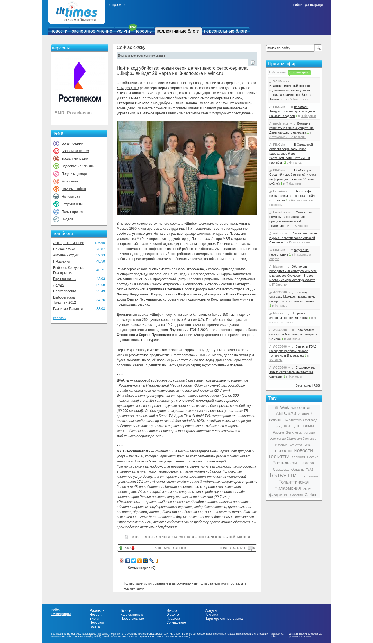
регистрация (314, 5)
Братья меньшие (75, 159)
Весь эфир (303, 385)
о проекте (117, 5)
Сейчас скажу (64, 249)
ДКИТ (288, 426)
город (277, 426)
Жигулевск (294, 432)
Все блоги (59, 318)
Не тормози (71, 196)
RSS (316, 385)
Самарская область (288, 469)
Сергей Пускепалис (238, 536)
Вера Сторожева (198, 536)
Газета (94, 626)
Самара (307, 463)
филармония (278, 495)
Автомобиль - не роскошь (287, 137)
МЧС (307, 444)
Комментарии (298, 72)
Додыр (58, 285)
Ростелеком (285, 463)
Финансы (295, 162)
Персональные (132, 619)
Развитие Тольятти (68, 309)
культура (296, 444)
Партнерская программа (224, 619)
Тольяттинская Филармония (291, 485)
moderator (280, 123)
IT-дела (67, 219)
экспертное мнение (92, 31)
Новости (95, 615)
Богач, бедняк (72, 143)
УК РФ (307, 488)
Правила (173, 619)
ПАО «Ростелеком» (133, 451)
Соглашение (176, 622)
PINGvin (279, 107)
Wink (182, 536)
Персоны (96, 622)
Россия (312, 457)
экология (296, 495)
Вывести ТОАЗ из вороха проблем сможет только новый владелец (293, 351)
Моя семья (70, 181)
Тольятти (282, 475)
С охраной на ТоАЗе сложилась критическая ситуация (292, 372)
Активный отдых (65, 255)
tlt (276, 408)
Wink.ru (123, 380)
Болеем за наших (75, 151)
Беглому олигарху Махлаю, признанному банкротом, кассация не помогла (292, 296)
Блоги (94, 619)
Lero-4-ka (280, 191)
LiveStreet (305, 636)
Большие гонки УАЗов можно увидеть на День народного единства (291, 128)
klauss (278, 266)
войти (297, 5)
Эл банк (311, 495)
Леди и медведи (74, 174)
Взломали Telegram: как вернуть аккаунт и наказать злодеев (292, 111)
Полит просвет (73, 212)
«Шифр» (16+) (128, 88)
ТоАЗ (310, 469)
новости (59, 31)
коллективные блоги (178, 31)
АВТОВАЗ (286, 413)
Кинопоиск (217, 536)
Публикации (278, 72)
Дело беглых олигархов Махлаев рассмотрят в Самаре (293, 334)
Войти (55, 610)
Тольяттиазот (308, 476)
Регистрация (61, 614)
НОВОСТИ (283, 451)
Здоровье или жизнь (78, 166)
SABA (277, 81)
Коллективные (132, 615)
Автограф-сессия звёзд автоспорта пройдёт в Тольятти (293, 195)
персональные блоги (225, 31)
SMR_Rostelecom (73, 112)
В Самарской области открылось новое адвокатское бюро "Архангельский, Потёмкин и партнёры (291, 153)
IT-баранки (61, 261)
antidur (278, 233)
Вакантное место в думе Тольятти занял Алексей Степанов (293, 238)
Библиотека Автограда (301, 420)
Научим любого (74, 189)
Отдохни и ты (72, 204)
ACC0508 (280, 292)
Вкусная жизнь (64, 279)
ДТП (297, 426)
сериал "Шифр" (141, 536)
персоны (144, 31)
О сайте (172, 615)
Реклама (211, 615)
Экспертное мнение (68, 243)
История (281, 444)
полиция (298, 457)
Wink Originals (301, 407)
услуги (123, 31)
